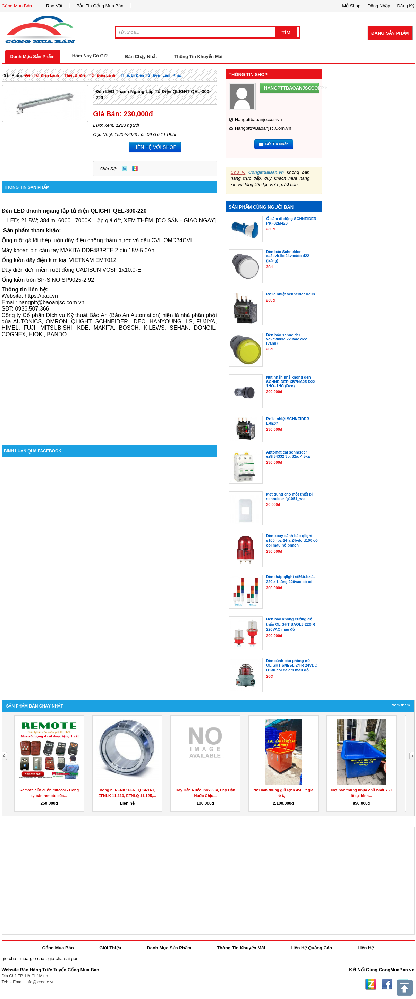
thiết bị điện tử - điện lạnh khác (151, 75)
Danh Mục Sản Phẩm (32, 56)
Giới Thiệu (110, 947)
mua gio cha (32, 958)
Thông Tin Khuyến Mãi (198, 56)
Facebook (386, 984)
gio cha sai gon (63, 958)
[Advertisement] (109, 386)
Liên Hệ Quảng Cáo (311, 947)
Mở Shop (351, 5)
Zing (135, 168)
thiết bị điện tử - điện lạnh (90, 75)
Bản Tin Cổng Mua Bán (100, 5)
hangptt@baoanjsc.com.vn (263, 128)
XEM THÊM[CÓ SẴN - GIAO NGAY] (170, 220)
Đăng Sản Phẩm (390, 33)
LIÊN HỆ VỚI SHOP (155, 147)
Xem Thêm (401, 705)
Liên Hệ (366, 947)
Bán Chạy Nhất (141, 56)
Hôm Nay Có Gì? (90, 55)
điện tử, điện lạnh (41, 75)
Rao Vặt (54, 5)
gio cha (9, 958)
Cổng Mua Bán (17, 5)
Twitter (124, 168)
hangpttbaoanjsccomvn (258, 119)
